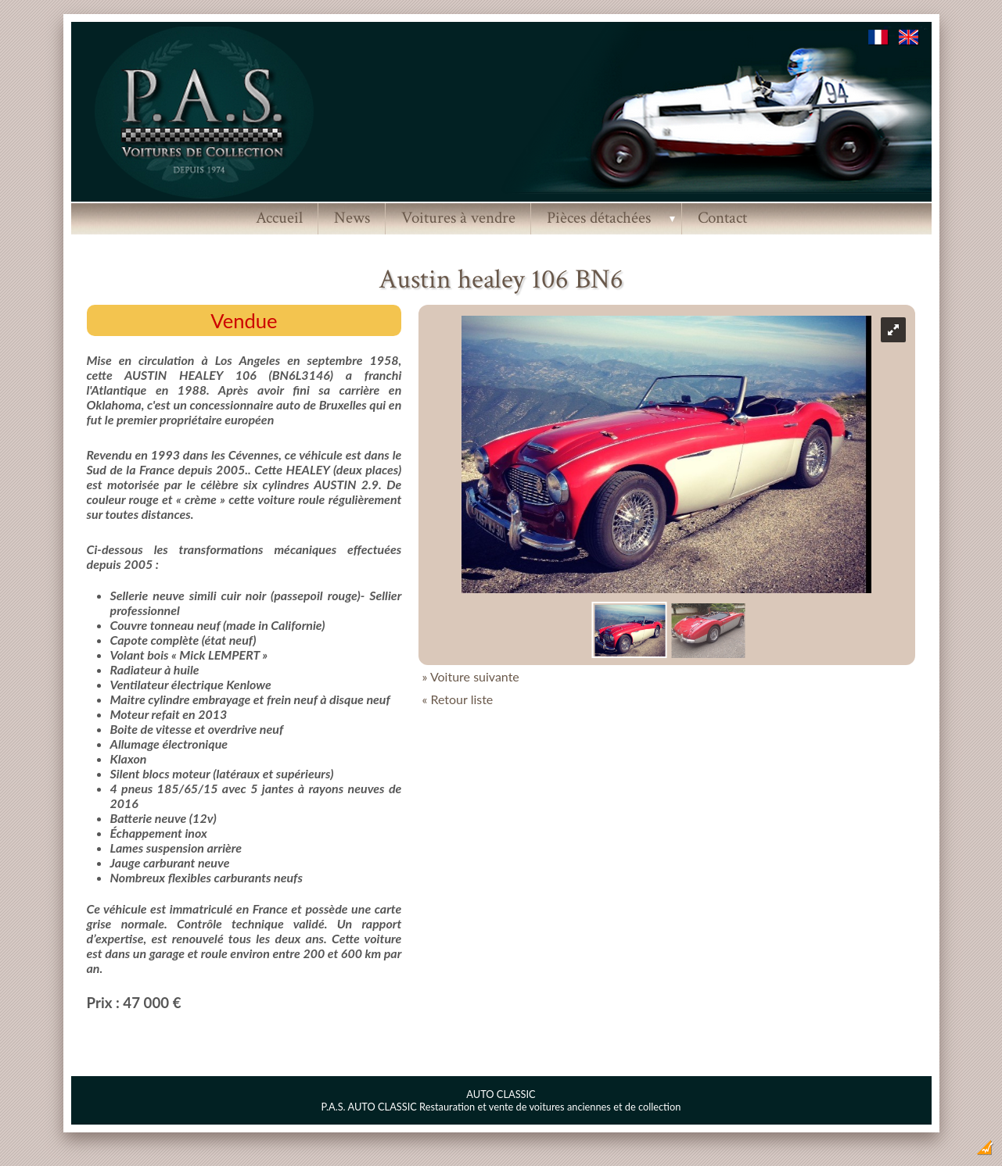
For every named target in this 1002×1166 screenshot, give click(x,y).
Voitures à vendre (458, 217)
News (352, 217)
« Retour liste (458, 699)
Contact (722, 217)
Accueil (279, 217)
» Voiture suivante (470, 676)
